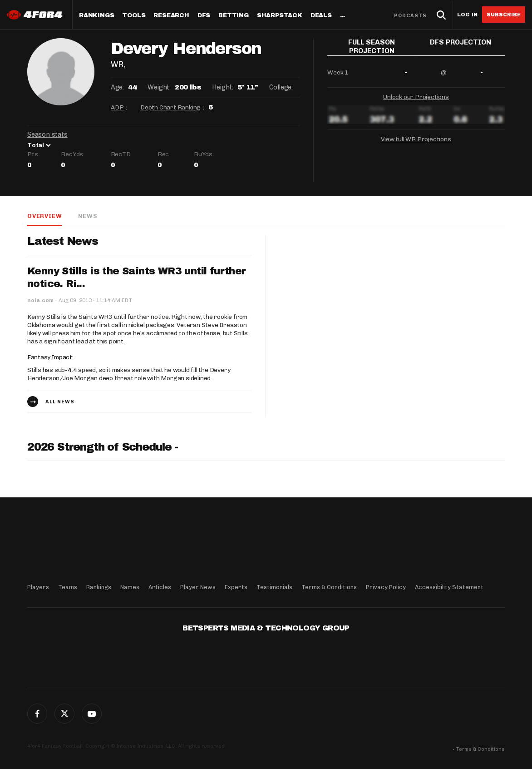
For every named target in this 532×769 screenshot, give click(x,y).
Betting (233, 16)
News (87, 216)
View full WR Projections (416, 137)
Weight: (159, 87)
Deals (321, 16)
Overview (44, 216)
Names (129, 587)
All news (59, 402)
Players (38, 587)
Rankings (96, 16)
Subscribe (504, 14)
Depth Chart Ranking (170, 107)
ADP (117, 107)
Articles (159, 587)
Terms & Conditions (329, 587)
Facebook (37, 713)
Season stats (47, 134)
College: (281, 87)
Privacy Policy (386, 587)
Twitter (64, 713)
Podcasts (410, 16)
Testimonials (274, 587)
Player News (198, 587)
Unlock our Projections (416, 95)
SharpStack (279, 16)
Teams (67, 587)
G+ (92, 713)
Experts (236, 587)
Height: (222, 87)
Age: (117, 87)
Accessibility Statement (449, 587)
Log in (467, 14)
